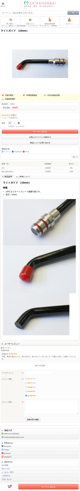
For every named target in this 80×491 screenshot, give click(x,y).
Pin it (27, 152)
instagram (6, 457)
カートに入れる (40, 131)
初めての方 (6, 469)
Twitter (5, 450)
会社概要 (5, 465)
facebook (6, 446)
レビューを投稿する (10, 118)
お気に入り (30, 24)
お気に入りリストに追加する (40, 137)
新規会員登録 (50, 24)
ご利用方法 (6, 476)
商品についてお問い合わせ (40, 143)
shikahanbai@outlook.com (13, 437)
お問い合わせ (7, 479)
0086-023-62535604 (10, 434)
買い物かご (10, 24)
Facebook (18, 152)
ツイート (7, 152)
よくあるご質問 (7, 472)
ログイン (69, 24)
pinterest (6, 453)
